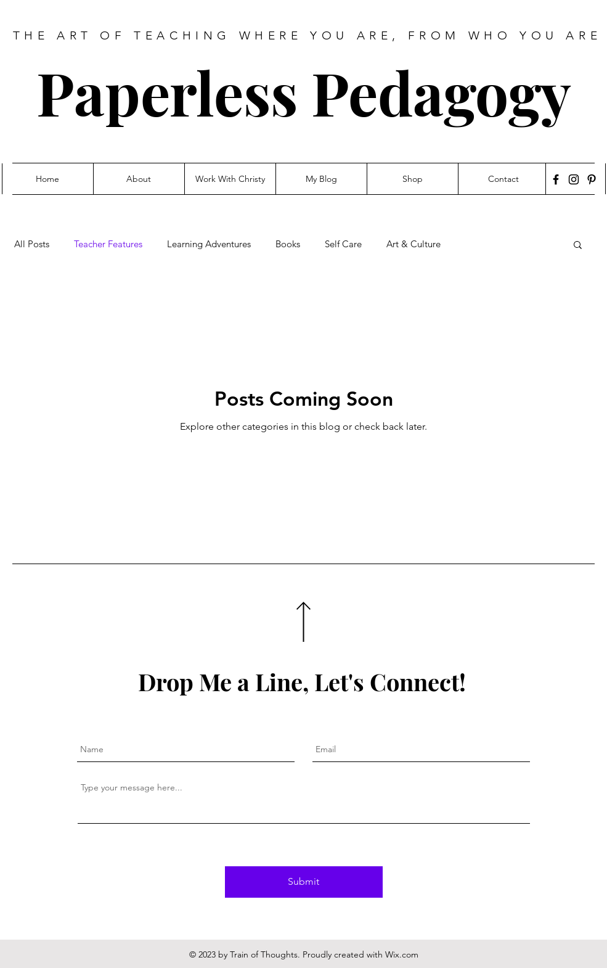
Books (287, 244)
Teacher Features (108, 244)
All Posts (31, 244)
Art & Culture (413, 244)
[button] (578, 245)
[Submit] (304, 882)
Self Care (343, 244)
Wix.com (401, 954)
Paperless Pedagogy (303, 91)
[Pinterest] (591, 179)
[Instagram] (574, 179)
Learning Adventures (209, 244)
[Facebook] (556, 179)
